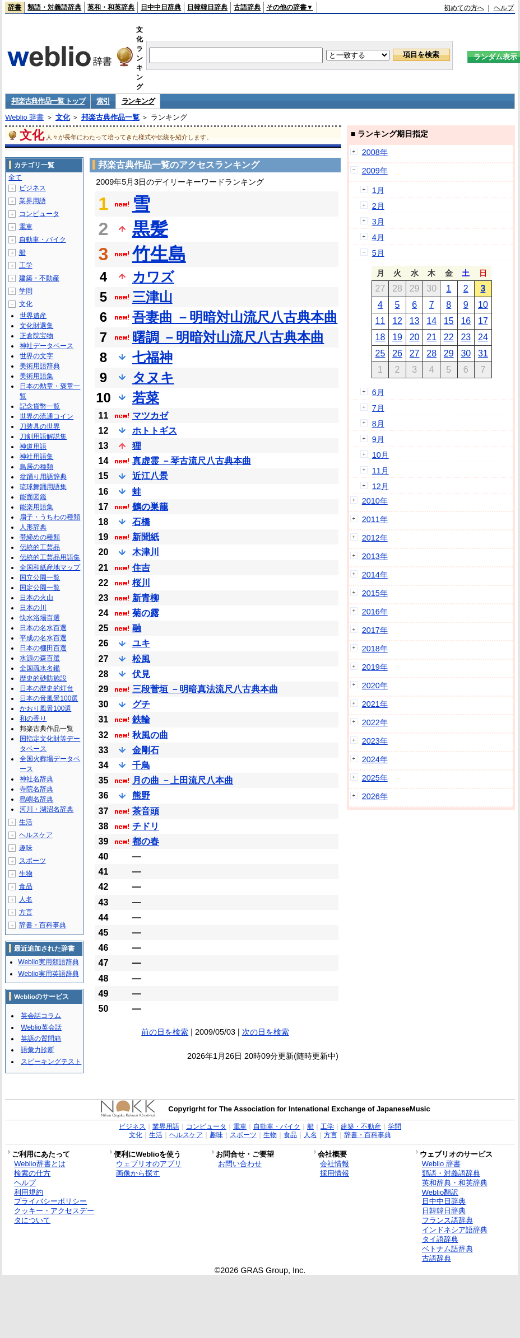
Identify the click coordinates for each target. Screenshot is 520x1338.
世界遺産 (33, 316)
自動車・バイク (42, 239)
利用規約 (28, 1192)
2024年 (375, 759)
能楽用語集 (36, 507)
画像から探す (138, 1173)
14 (431, 321)
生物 (25, 873)
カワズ (153, 276)
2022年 (375, 722)
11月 (380, 470)
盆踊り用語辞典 (43, 477)
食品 (25, 886)
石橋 (141, 522)
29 (449, 353)
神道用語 (33, 446)
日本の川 (33, 608)
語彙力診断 (37, 1050)
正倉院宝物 (36, 336)
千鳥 (141, 765)
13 (415, 321)
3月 (378, 221)
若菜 (145, 397)
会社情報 (334, 1163)
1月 (378, 190)
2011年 (375, 519)
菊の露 (145, 613)
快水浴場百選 (40, 618)
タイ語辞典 (440, 1239)
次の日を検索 (265, 1031)
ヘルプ (504, 8)
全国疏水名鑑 (40, 668)
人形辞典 (33, 527)
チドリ (145, 826)
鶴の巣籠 (150, 506)
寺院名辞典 (36, 789)
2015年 (375, 593)
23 (466, 337)
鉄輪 (141, 719)
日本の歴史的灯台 (46, 688)
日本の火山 (36, 598)
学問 (25, 291)
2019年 (375, 667)
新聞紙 (145, 537)
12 (397, 321)
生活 (25, 822)
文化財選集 (36, 326)
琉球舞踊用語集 (43, 487)
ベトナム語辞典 (447, 1249)
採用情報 (334, 1173)
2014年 (375, 574)
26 (397, 353)
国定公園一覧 (40, 587)
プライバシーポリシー (50, 1201)
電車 (25, 227)
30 (466, 353)
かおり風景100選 (45, 708)
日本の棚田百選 (43, 648)
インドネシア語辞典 (454, 1230)
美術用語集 (36, 376)
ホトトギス (154, 430)
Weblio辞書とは (39, 1163)
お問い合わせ (240, 1163)
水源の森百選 (40, 658)
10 (483, 304)
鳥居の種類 (36, 467)
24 (483, 337)
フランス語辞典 (447, 1220)
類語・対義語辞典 (54, 7)
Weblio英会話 (41, 1027)
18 (380, 337)
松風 (141, 659)
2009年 (375, 170)
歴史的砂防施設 (43, 678)
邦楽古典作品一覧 (110, 117)
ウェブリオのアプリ (149, 1163)
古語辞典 (247, 7)
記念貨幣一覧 (40, 406)
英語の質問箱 (41, 1039)
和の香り (33, 718)
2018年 (375, 648)
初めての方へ (464, 8)
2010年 (375, 500)
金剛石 (145, 750)
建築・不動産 (39, 278)
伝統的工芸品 (40, 547)
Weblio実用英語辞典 (48, 974)
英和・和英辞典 (110, 7)
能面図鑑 (33, 497)
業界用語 (32, 201)
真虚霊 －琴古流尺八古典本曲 (191, 461)
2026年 (375, 796)
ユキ (141, 643)
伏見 (141, 674)
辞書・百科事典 (42, 925)
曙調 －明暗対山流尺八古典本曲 (228, 337)
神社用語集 (36, 457)
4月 (378, 237)
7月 (378, 407)
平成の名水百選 (43, 638)
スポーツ (32, 861)
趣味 (25, 848)
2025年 (375, 777)
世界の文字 (36, 356)
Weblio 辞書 (24, 117)
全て (15, 177)
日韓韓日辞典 (207, 7)
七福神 (152, 357)
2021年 (375, 703)
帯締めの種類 (40, 537)
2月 (378, 205)
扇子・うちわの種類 (50, 517)
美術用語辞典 (40, 366)
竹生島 (159, 254)
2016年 (375, 611)
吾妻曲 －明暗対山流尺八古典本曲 (235, 317)
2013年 (375, 556)
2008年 (375, 152)
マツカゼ (150, 415)
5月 (378, 252)
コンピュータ (39, 214)
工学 (25, 265)
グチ (141, 704)
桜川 (141, 583)
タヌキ (153, 377)
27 (415, 353)
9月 (378, 439)
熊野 (141, 795)
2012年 (375, 537)
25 (380, 353)
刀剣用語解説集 (43, 436)
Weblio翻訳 (440, 1192)
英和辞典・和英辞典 (454, 1183)
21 (431, 337)
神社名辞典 (36, 779)
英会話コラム (41, 1016)
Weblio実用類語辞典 (48, 962)
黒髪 (150, 229)
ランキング (138, 101)
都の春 (145, 841)
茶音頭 (145, 811)
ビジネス (32, 188)
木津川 (145, 552)
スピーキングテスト (51, 1061)
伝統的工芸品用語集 (50, 557)
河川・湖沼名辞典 (46, 809)
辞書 (14, 7)
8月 (378, 423)
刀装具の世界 (40, 426)
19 (397, 337)
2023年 (375, 740)
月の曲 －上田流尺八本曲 (182, 780)
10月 (380, 454)
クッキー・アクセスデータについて (54, 1215)
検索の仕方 (32, 1173)
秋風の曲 (150, 735)
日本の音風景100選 (49, 698)
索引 (102, 101)
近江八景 (150, 476)
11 (380, 321)
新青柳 (145, 598)
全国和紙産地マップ (50, 567)
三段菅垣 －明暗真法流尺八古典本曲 (205, 689)
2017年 (375, 630)
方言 (25, 912)
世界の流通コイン (46, 416)
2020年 (375, 685)
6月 (378, 392)
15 (449, 321)
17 (483, 321)
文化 (62, 117)
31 (483, 353)
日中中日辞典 (161, 7)
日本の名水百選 (43, 628)
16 (466, 321)
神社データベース (46, 346)
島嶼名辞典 (36, 799)
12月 (380, 486)
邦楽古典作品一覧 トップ (48, 101)
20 (415, 337)
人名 (25, 899)
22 (449, 337)
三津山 (152, 296)
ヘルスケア (36, 835)
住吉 (141, 567)
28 (431, 353)
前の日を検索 (164, 1031)
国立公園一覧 (40, 577)
